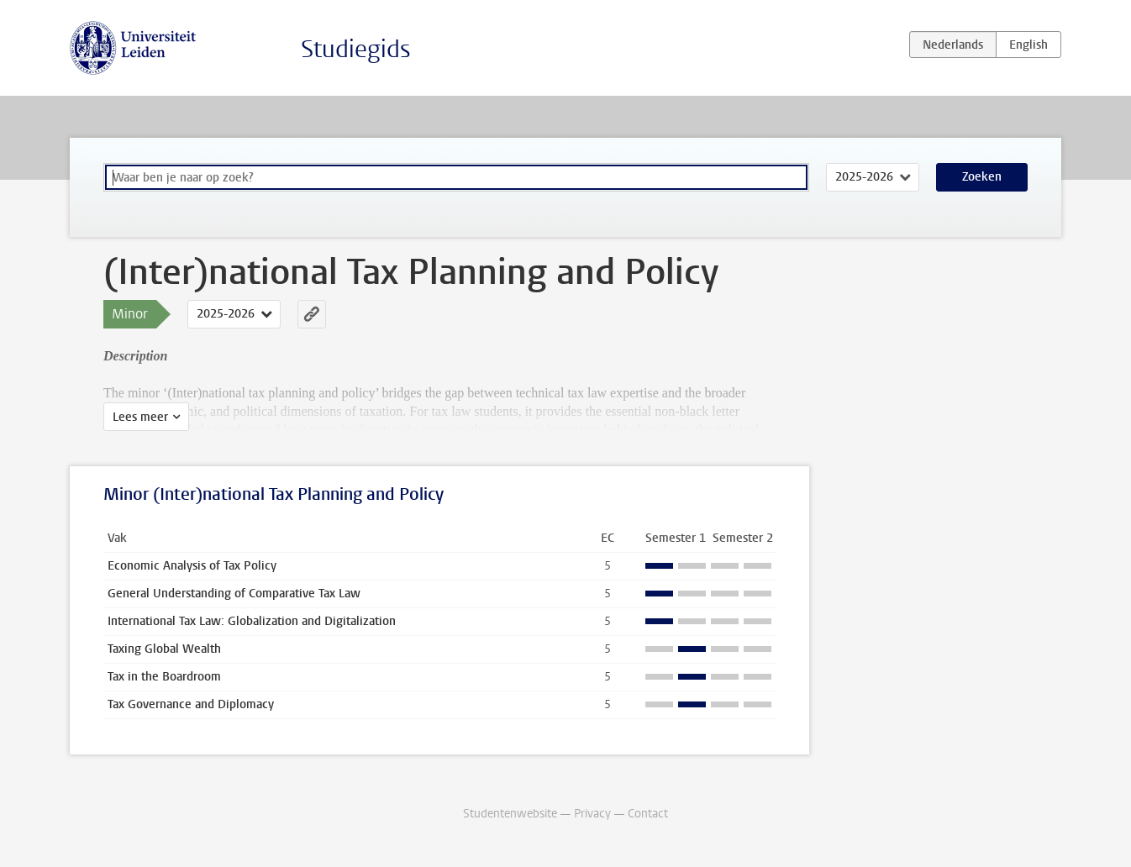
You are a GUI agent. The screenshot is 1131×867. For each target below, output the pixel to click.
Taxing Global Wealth (164, 649)
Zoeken (982, 177)
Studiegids (356, 49)
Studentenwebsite (510, 814)
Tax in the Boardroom (164, 677)
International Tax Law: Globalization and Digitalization (252, 621)
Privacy (592, 814)
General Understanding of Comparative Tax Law (234, 594)
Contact (648, 814)
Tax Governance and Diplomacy (191, 704)
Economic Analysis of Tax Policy (192, 566)
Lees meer (140, 417)
